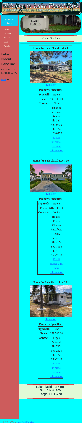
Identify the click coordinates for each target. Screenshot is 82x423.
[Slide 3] (50, 29)
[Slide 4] (54, 29)
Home (6, 29)
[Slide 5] (58, 29)
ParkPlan (7, 37)
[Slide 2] (46, 29)
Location (7, 33)
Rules (6, 42)
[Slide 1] (43, 29)
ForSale (7, 46)
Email (3, 79)
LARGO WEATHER (50, 411)
